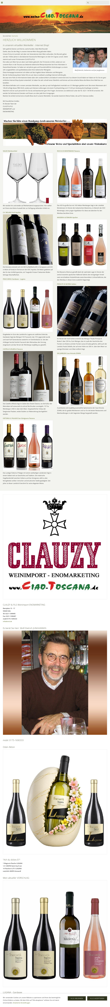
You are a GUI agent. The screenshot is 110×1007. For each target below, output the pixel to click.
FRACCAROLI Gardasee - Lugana (14, 279)
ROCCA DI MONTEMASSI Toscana (68, 151)
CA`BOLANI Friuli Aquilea (12, 212)
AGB (42, 1004)
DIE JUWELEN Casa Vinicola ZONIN (69, 353)
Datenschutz (62, 1004)
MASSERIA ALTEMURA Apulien (67, 217)
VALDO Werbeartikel (10, 151)
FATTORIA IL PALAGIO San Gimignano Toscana (19, 418)
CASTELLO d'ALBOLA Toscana (13, 349)
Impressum (34, 1004)
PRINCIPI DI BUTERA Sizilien (66, 284)
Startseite (15, 36)
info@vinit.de (7, 621)
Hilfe (70, 1004)
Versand (76, 1004)
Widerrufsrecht (51, 1004)
